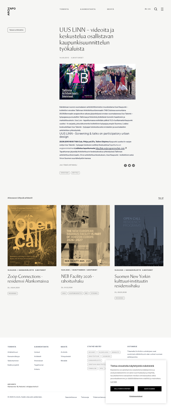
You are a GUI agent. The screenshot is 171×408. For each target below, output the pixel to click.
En (149, 9)
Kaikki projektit (13, 365)
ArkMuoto (115, 352)
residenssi (13, 293)
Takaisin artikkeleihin (16, 30)
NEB (86, 293)
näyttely (75, 173)
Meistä (110, 9)
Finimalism (92, 368)
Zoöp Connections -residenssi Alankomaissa (28, 278)
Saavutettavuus (71, 397)
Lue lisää (113, 382)
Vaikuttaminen (78, 270)
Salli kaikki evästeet (122, 388)
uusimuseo (107, 356)
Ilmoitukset (77, 58)
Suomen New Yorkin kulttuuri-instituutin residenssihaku (132, 281)
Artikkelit (37, 356)
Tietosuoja (85, 397)
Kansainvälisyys (26, 270)
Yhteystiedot (66, 356)
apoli (102, 368)
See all (160, 198)
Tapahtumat (39, 365)
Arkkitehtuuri (13, 352)
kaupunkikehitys (75, 293)
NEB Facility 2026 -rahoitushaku (77, 278)
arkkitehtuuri (94, 356)
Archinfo (64, 352)
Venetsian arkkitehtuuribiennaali (101, 364)
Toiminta (64, 9)
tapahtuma (65, 173)
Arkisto (37, 369)
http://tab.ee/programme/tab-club (110, 148)
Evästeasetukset (136, 396)
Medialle (64, 361)
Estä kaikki (149, 389)
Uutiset (37, 352)
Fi (146, 9)
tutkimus (94, 293)
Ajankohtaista (88, 9)
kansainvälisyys (94, 360)
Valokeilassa (104, 352)
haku (64, 293)
